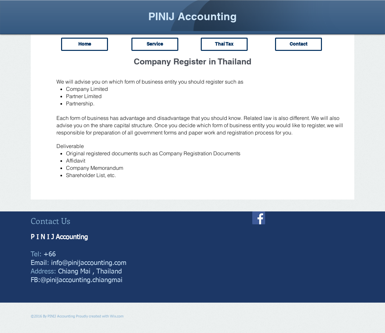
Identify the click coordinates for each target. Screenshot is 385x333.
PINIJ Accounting (192, 16)
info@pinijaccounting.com (88, 263)
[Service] (154, 44)
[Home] (84, 44)
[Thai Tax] (224, 44)
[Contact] (298, 44)
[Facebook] (258, 217)
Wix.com (116, 316)
